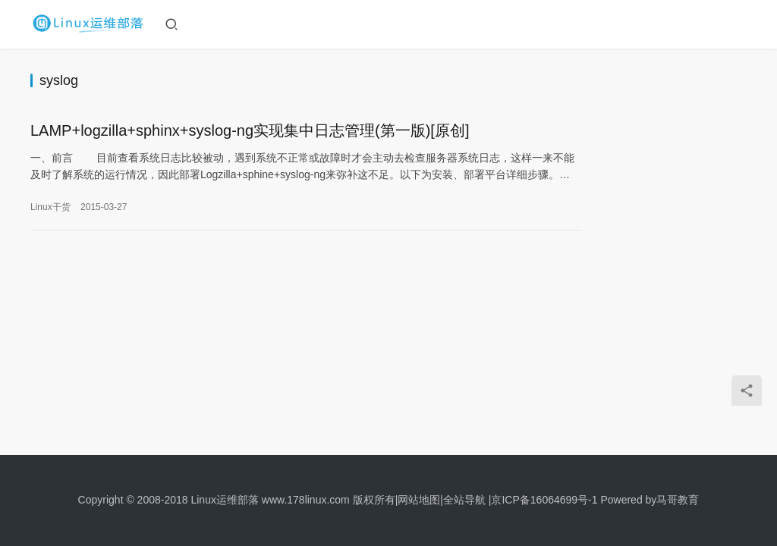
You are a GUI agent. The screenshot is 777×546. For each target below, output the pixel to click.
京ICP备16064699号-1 (544, 500)
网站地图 (419, 500)
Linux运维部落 (224, 500)
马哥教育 (677, 500)
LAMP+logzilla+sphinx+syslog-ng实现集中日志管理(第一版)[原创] (250, 131)
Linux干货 (50, 207)
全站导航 (464, 500)
